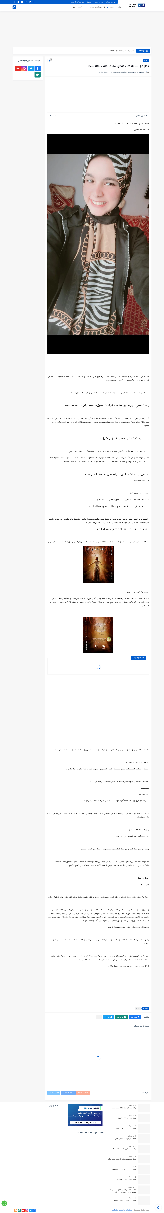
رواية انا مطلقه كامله (126, 50)
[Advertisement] (82, 29)
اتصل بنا (89, 2)
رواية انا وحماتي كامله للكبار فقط (124, 1149)
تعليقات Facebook (68, 1092)
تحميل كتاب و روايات (97, 7)
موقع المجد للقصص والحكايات (121, 1210)
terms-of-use (99, 2)
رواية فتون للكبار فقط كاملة (126, 1179)
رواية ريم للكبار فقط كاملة (127, 1118)
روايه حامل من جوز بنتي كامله (126, 1128)
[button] (135, 1017)
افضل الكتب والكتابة (80, 7)
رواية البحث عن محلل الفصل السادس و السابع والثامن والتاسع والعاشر (123, 1191)
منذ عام (132, 1167)
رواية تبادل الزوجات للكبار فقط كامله (123, 1108)
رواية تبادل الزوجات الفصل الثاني (125, 1138)
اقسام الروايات (115, 7)
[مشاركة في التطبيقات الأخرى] (99, 1017)
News (146, 60)
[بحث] (14, 7)
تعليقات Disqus (54, 1092)
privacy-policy (110, 2)
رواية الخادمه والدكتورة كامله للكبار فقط (122, 1159)
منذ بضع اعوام (130, 1105)
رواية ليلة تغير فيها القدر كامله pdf (124, 1169)
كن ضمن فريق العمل (77, 2)
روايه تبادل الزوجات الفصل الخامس (124, 1200)
